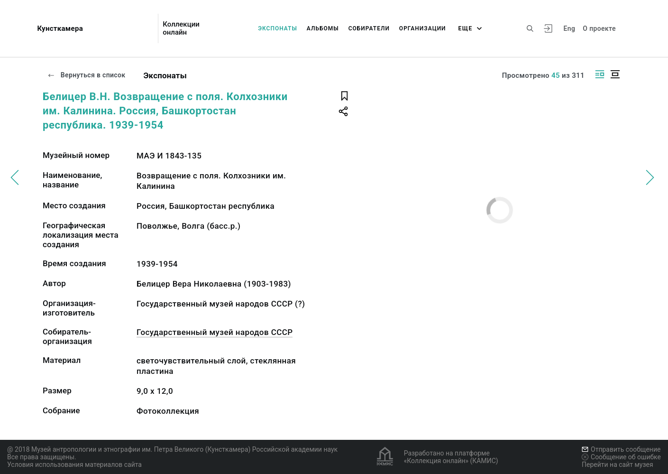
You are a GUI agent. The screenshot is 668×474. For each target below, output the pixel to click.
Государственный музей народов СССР (215, 332)
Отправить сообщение (621, 449)
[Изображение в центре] (614, 74)
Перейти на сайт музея (617, 464)
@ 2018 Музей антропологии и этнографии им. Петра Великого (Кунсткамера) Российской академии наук (172, 449)
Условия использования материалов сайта (74, 464)
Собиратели (369, 28)
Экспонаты (277, 28)
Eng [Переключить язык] (570, 28)
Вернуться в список (86, 75)
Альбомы (323, 28)
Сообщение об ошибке (621, 457)
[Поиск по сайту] (530, 28)
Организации (422, 28)
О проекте (599, 28)
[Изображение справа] (599, 74)
